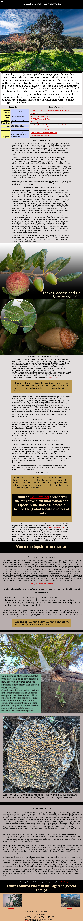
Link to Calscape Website (40, 136)
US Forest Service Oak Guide (41, 113)
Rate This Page (65, 881)
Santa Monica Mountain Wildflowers (44, 133)
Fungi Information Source (41, 583)
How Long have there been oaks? (42, 122)
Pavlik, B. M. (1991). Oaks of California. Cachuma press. (51, 110)
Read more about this (56, 527)
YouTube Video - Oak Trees (40, 119)
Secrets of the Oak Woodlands (41, 130)
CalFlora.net (39, 497)
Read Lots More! (53, 377)
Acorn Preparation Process (40, 116)
